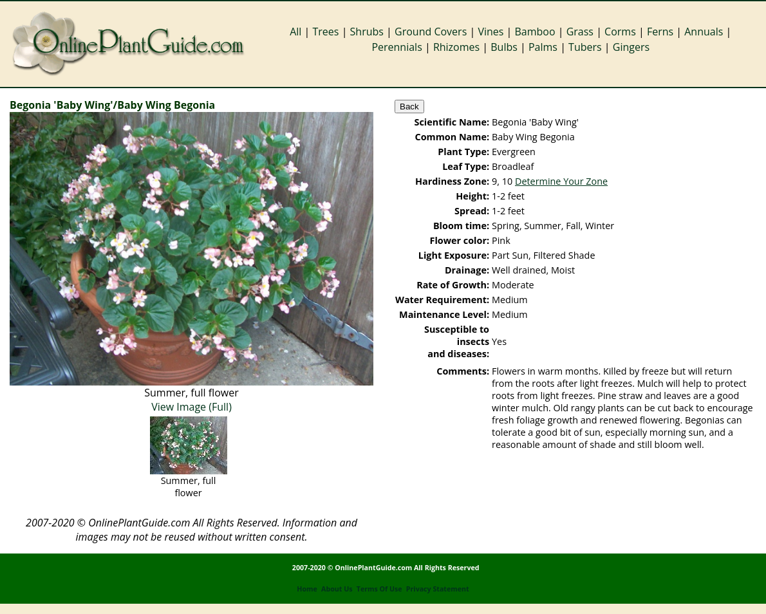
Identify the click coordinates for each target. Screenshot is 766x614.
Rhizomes (456, 47)
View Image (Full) (191, 407)
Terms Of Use (379, 588)
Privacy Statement (437, 588)
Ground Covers (431, 31)
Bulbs (504, 47)
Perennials (396, 47)
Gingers (631, 47)
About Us (336, 588)
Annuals (703, 31)
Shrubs (367, 31)
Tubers (585, 47)
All (295, 31)
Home (307, 588)
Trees (326, 31)
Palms (542, 47)
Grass (579, 31)
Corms (620, 31)
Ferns (660, 31)
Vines (490, 31)
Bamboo (534, 31)
